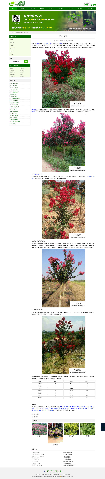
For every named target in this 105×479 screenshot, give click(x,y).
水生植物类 (12, 74)
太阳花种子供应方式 (14, 106)
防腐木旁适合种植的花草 (69, 465)
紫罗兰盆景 (55, 444)
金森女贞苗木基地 (14, 89)
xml (34, 476)
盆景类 (11, 68)
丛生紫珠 (62, 406)
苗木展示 (23, 8)
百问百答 (12, 42)
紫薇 (37, 43)
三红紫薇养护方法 (36, 452)
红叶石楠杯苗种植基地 (15, 98)
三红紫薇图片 (67, 458)
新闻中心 (12, 39)
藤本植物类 (22, 70)
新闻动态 (12, 36)
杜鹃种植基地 (13, 123)
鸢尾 (40, 410)
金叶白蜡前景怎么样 (14, 92)
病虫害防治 (12, 48)
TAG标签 (37, 476)
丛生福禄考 (50, 410)
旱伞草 (87, 408)
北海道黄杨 (74, 408)
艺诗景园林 (45, 476)
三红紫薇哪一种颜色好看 (38, 456)
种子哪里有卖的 (13, 113)
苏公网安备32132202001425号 (67, 476)
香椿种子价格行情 (14, 87)
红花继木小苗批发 (14, 96)
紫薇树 (33, 111)
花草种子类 (12, 76)
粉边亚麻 (68, 406)
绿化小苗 (22, 74)
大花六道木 (89, 406)
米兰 (37, 416)
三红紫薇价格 (35, 458)
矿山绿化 (51, 8)
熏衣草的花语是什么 (37, 465)
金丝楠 (87, 436)
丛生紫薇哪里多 (13, 94)
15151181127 (90, 5)
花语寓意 (12, 51)
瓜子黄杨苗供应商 (14, 83)
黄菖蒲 (78, 406)
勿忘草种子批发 (13, 85)
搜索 (26, 61)
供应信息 (61, 8)
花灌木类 (26, 32)
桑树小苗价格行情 (14, 115)
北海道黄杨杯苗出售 (14, 102)
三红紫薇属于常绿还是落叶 (38, 454)
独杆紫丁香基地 (13, 117)
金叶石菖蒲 (45, 408)
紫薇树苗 (36, 174)
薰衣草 (89, 176)
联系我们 (89, 8)
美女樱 (44, 410)
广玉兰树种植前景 (14, 100)
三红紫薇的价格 (67, 459)
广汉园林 (80, 8)
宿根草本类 (12, 72)
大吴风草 (38, 408)
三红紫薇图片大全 (68, 452)
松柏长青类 (22, 72)
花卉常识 (12, 54)
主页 (13, 8)
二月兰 (51, 408)
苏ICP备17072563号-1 (55, 476)
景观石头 (42, 8)
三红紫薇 (60, 43)
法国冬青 (67, 408)
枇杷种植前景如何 (14, 111)
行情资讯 (70, 8)
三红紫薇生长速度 (68, 454)
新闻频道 (32, 8)
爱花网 (49, 476)
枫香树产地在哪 (13, 109)
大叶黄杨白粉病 (36, 463)
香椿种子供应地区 (14, 104)
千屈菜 (74, 406)
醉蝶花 (39, 436)
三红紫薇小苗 (35, 459)
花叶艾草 (71, 436)
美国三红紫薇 (67, 456)
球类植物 (22, 76)
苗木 (49, 43)
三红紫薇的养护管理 (68, 461)
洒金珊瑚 (61, 408)
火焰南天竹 (81, 408)
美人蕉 (83, 406)
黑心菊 (56, 408)
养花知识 (12, 45)
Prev (92, 420)
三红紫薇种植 (35, 461)
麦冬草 (36, 410)
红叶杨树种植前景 (14, 119)
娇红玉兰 (38, 414)
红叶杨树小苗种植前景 (15, 121)
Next (93, 420)
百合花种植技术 (67, 463)
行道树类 (12, 70)
